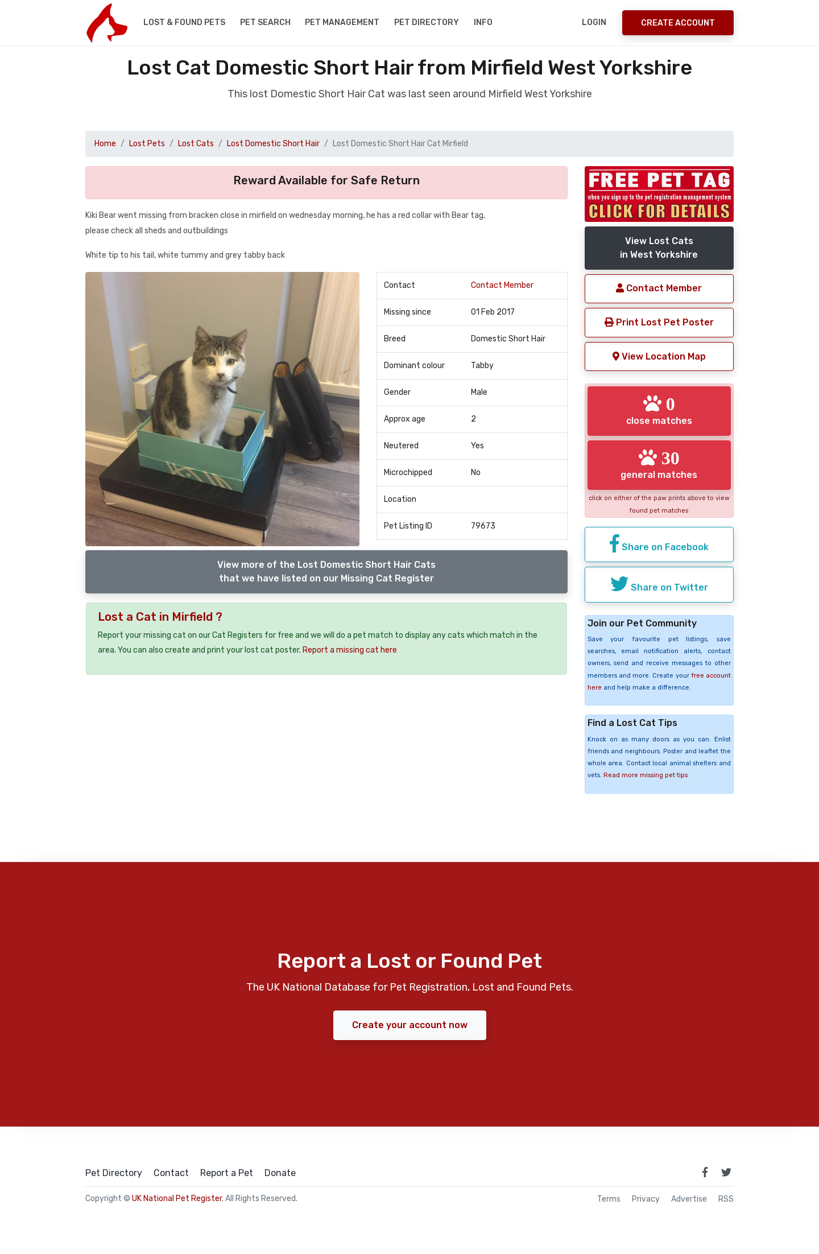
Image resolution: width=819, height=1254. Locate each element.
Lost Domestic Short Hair (273, 143)
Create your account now (410, 1025)
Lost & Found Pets (184, 22)
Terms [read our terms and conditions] (609, 1199)
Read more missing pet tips (645, 775)
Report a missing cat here (350, 650)
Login (594, 22)
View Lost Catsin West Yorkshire (659, 248)
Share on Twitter (659, 584)
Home (105, 143)
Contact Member (502, 285)
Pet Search (265, 22)
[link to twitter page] (726, 1172)
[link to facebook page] (704, 1172)
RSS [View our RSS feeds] (726, 1199)
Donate (280, 1173)
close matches (659, 410)
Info (483, 22)
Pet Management (342, 22)
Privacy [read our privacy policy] (646, 1199)
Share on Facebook (659, 543)
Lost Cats (196, 143)
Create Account (678, 23)
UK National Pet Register (177, 1198)
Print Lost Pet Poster (659, 322)
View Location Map (659, 356)
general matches (659, 464)
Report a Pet (226, 1173)
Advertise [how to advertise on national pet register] (689, 1199)
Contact (171, 1173)
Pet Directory (426, 22)
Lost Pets (147, 143)
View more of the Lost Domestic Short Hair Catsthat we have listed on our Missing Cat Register (326, 571)
